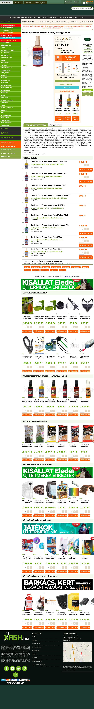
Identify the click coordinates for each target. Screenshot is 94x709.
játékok (28, 3)
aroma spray (76, 37)
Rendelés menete (36, 643)
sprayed (35, 270)
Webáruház (16, 17)
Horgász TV (42, 17)
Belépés (34, 654)
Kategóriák (45, 21)
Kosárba (58, 118)
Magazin (24, 17)
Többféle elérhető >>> (67, 84)
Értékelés (55, 125)
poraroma (66, 267)
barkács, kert (40, 3)
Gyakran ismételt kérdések (38, 664)
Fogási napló (32, 17)
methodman (35, 267)
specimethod (56, 267)
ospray (27, 270)
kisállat (18, 3)
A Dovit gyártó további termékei (35, 421)
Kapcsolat (73, 17)
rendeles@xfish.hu (71, 637)
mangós (54, 270)
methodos (46, 267)
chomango (45, 270)
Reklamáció (64, 17)
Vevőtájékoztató (53, 17)
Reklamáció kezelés (37, 661)
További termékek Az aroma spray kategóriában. (45, 376)
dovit (27, 267)
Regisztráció (35, 657)
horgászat (6, 2)
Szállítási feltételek (36, 647)
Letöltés (81, 17)
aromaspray (75, 267)
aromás (85, 267)
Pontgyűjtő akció (36, 650)
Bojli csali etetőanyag (65, 37)
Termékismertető (36, 125)
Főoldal (34, 636)
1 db (71, 51)
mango (62, 270)
